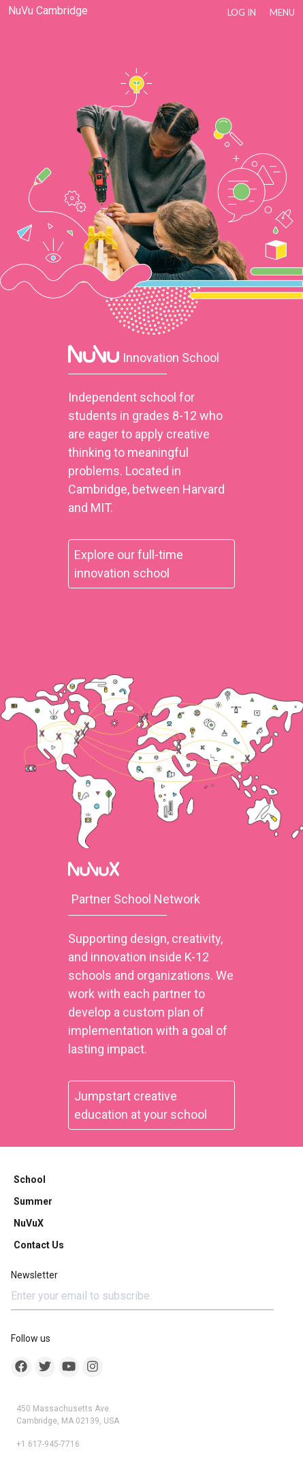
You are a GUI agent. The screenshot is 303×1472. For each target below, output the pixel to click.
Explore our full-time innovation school (128, 563)
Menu (282, 12)
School (30, 1179)
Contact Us (39, 1245)
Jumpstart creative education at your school (140, 1105)
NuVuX (29, 1223)
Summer (33, 1201)
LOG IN (241, 12)
